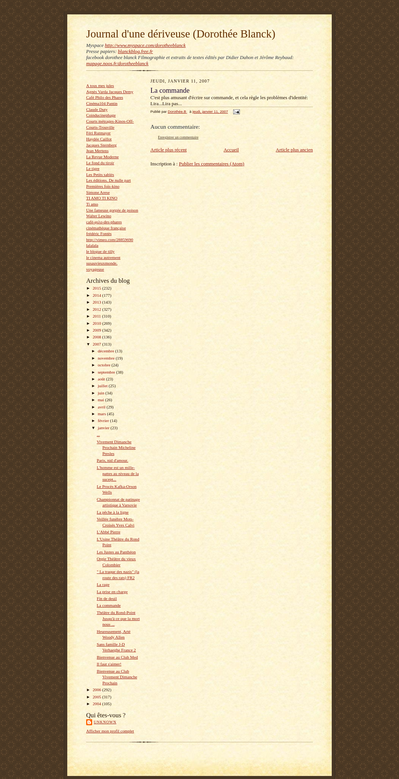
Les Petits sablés (100, 174)
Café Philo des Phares (104, 97)
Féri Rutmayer (98, 133)
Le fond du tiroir (100, 162)
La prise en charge (112, 591)
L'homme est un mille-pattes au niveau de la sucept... (118, 473)
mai (101, 399)
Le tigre (92, 168)
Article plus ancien (294, 150)
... (98, 434)
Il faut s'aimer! (109, 664)
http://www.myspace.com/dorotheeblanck (145, 45)
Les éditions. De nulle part (108, 180)
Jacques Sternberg (101, 145)
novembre (107, 358)
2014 (97, 295)
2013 (97, 302)
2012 (97, 309)
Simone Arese (98, 192)
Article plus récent (168, 150)
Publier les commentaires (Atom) (211, 164)
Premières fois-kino (102, 186)
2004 (97, 703)
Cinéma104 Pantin (102, 103)
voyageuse (95, 269)
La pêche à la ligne (112, 512)
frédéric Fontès (98, 233)
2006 (97, 689)
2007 (97, 344)
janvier (104, 427)
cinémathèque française (106, 228)
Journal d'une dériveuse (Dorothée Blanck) (180, 34)
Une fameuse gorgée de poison (112, 210)
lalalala (92, 245)
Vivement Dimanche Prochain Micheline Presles (116, 447)
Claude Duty (97, 109)
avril (102, 407)
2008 (97, 337)
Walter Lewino (98, 215)
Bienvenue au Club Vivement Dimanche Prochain (117, 677)
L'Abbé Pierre (109, 532)
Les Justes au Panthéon (116, 552)
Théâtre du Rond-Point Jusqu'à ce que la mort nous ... (118, 618)
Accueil (231, 150)
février (104, 420)
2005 (97, 697)
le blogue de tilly (100, 251)
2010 (97, 323)
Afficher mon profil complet (110, 731)
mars (102, 413)
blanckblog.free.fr (135, 51)
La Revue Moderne (102, 156)
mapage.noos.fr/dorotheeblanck (117, 63)
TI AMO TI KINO (102, 198)
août (102, 379)
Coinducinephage (101, 115)
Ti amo (92, 204)
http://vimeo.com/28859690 (109, 239)
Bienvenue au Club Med (117, 657)
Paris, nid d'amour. (112, 460)
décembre (106, 351)
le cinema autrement (103, 257)
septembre (107, 372)
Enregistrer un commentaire (178, 137)
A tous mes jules (100, 85)
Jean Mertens (97, 150)
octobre (104, 365)
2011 (97, 316)
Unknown (105, 722)
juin (101, 393)
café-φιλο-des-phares (104, 222)
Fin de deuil (107, 598)
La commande (109, 605)
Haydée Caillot (98, 139)
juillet (103, 385)
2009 (97, 330)
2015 (97, 288)
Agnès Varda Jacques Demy (109, 91)
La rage (103, 584)
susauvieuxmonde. (102, 263)
